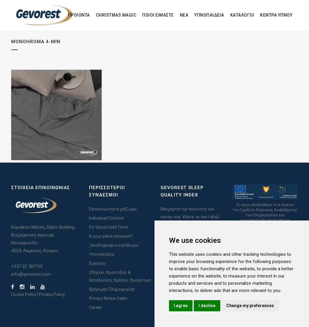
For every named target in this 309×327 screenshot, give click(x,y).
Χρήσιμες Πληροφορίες (112, 289)
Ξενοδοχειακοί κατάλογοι (114, 245)
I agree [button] (181, 305)
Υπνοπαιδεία (101, 254)
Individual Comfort (106, 218)
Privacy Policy (52, 294)
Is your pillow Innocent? (111, 236)
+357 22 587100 (27, 266)
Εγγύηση (97, 263)
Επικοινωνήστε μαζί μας (113, 209)
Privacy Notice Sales (108, 298)
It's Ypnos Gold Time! (108, 227)
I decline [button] (207, 305)
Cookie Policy (23, 294)
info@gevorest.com (31, 274)
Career (95, 307)
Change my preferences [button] (250, 305)
